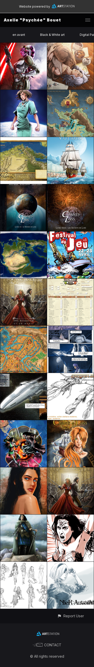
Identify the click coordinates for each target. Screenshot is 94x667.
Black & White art (52, 35)
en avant (19, 35)
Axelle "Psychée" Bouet (32, 19)
